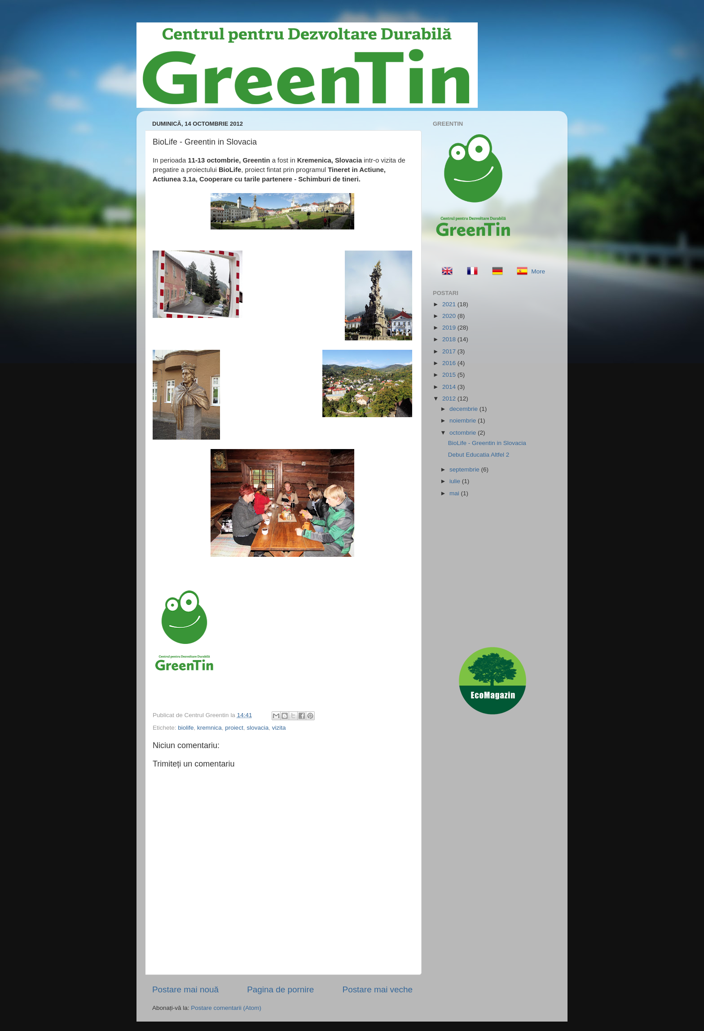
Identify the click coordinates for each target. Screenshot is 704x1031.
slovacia (257, 727)
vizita (279, 727)
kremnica (209, 727)
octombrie (463, 432)
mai (455, 493)
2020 (450, 316)
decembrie (464, 408)
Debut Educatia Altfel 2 (479, 454)
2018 (450, 339)
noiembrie (463, 420)
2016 (450, 363)
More (538, 271)
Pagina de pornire (280, 989)
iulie (455, 481)
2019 (450, 327)
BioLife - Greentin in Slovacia (487, 443)
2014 (450, 386)
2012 (450, 398)
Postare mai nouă (185, 989)
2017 (450, 351)
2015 (450, 374)
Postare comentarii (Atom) (226, 1008)
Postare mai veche (378, 989)
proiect (234, 727)
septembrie (465, 469)
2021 (450, 304)
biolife (186, 727)
